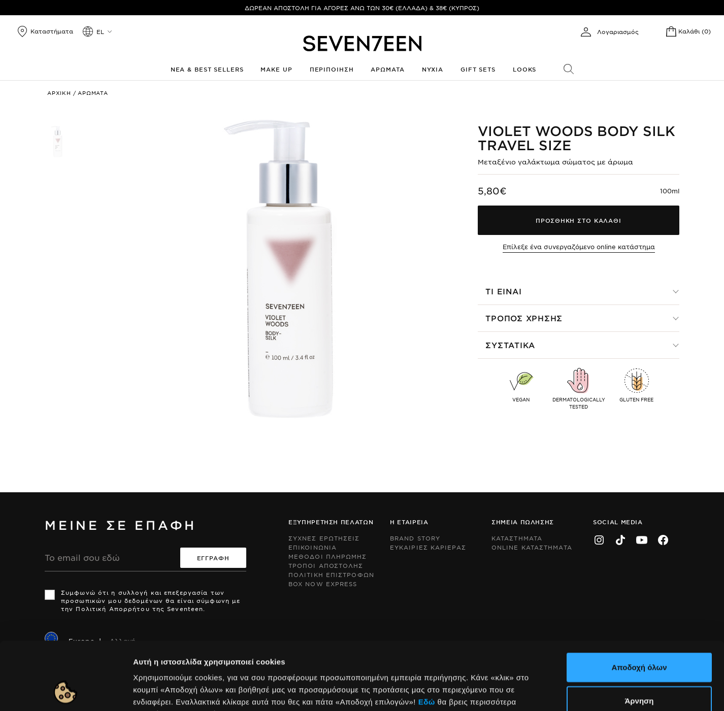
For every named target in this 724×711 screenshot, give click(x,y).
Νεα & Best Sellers (207, 69)
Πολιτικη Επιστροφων (331, 574)
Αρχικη (59, 92)
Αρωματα (387, 69)
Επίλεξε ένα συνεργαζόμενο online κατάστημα (579, 247)
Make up (276, 69)
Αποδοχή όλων (639, 603)
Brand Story (415, 537)
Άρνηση (638, 636)
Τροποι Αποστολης (326, 565)
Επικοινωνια (312, 547)
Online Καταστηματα (531, 547)
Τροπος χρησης (524, 318)
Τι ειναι (503, 291)
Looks (524, 69)
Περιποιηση (332, 69)
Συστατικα (510, 345)
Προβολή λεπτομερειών (509, 691)
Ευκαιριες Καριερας (428, 547)
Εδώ (426, 637)
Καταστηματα (516, 537)
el (100, 31)
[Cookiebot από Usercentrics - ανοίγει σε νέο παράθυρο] (65, 691)
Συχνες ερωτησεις (324, 537)
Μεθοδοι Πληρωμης (327, 556)
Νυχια (432, 69)
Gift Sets (478, 69)
